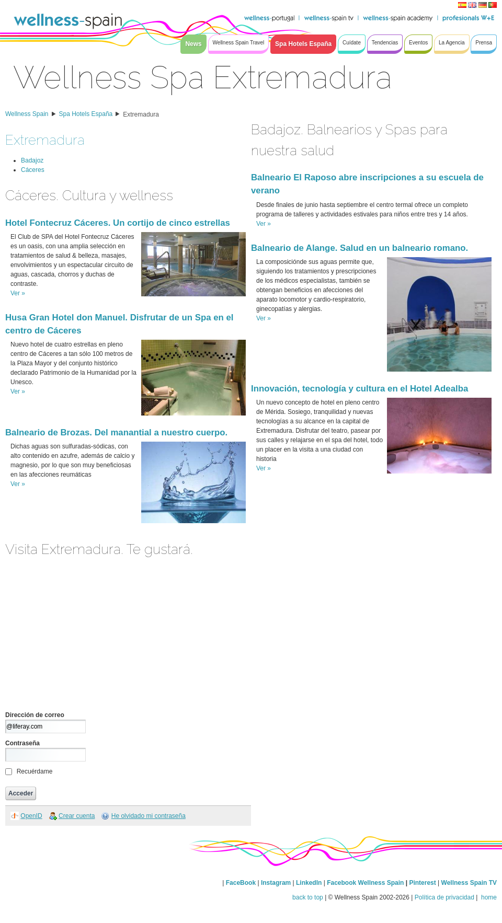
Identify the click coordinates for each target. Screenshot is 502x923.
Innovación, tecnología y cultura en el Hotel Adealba (359, 389)
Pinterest (423, 882)
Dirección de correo (34, 715)
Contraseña (22, 743)
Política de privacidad (444, 897)
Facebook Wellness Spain (365, 882)
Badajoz (32, 160)
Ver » (17, 293)
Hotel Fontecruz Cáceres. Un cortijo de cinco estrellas (117, 223)
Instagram (276, 882)
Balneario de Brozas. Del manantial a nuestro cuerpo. (116, 432)
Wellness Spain (27, 114)
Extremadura (141, 114)
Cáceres (32, 170)
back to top (307, 897)
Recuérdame (35, 771)
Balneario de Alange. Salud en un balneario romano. (359, 248)
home (488, 897)
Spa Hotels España (86, 114)
